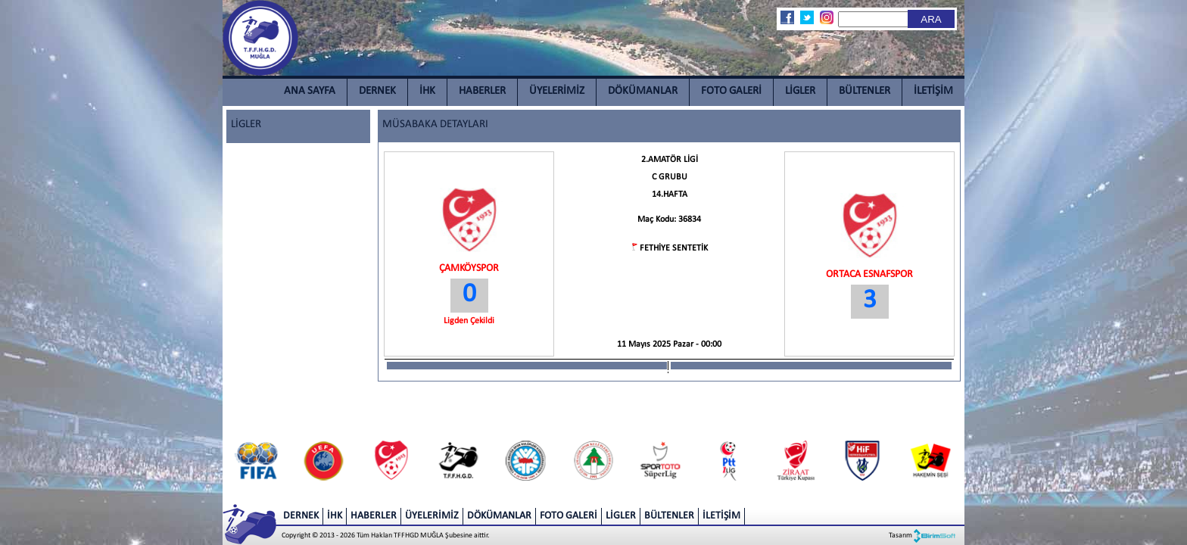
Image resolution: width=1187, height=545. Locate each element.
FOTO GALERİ (731, 91)
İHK (427, 91)
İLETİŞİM (933, 91)
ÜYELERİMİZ (556, 91)
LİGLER (800, 91)
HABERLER (482, 91)
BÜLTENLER (864, 91)
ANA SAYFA (309, 91)
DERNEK (377, 91)
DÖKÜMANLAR (643, 91)
